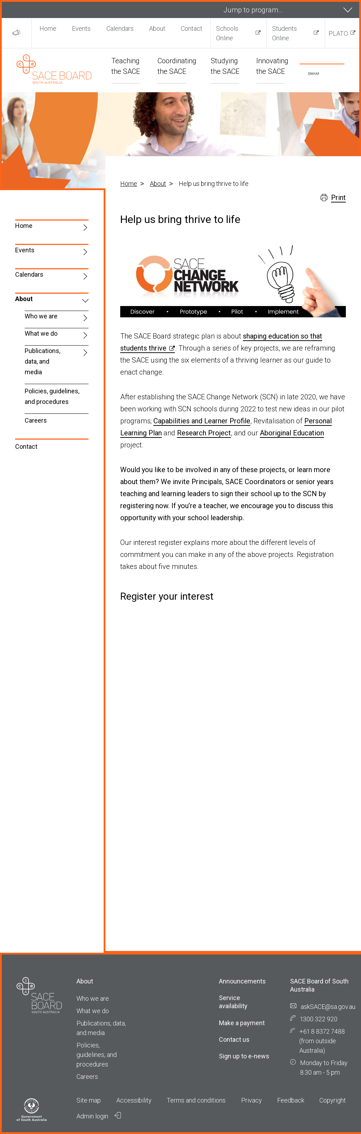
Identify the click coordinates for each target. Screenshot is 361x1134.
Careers (36, 420)
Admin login (99, 1116)
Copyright (332, 1100)
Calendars (120, 28)
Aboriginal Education (292, 433)
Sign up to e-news (244, 1056)
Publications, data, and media (42, 361)
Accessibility (134, 1100)
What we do (41, 333)
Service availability (233, 1002)
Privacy (251, 1100)
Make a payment (242, 1023)
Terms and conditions (196, 1100)
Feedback (290, 1100)
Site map (89, 1100)
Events (81, 28)
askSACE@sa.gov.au (328, 1006)
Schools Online (227, 33)
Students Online (284, 33)
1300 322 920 (318, 1019)
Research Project (204, 433)
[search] (313, 74)
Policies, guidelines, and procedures (52, 396)
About (157, 28)
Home (47, 28)
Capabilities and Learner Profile (201, 421)
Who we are (41, 316)
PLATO (338, 33)
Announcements (242, 981)
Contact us (234, 1039)
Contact (191, 28)
